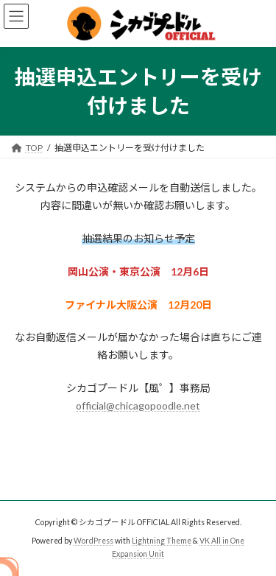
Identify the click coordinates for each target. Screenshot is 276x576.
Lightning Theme (161, 539)
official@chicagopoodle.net (138, 405)
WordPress (93, 539)
